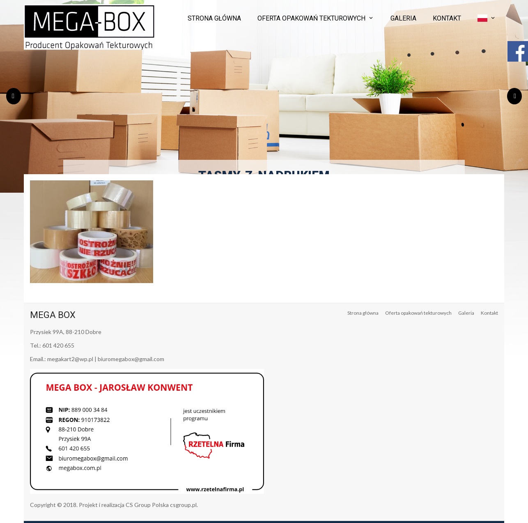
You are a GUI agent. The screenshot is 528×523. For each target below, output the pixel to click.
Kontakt (447, 18)
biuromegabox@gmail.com (131, 358)
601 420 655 (58, 345)
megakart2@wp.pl (70, 358)
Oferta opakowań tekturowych (311, 18)
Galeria (403, 18)
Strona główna (214, 18)
